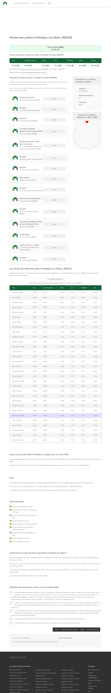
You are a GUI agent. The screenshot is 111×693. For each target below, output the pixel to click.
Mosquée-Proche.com (18, 648)
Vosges (82, 620)
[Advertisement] (52, 19)
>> (62, 269)
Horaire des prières (38, 3)
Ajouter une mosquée (65, 629)
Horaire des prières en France (69, 620)
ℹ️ (15, 66)
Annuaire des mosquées (21, 3)
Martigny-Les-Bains (92, 620)
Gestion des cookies (94, 671)
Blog (49, 3)
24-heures (78, 274)
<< (48, 269)
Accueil (57, 620)
